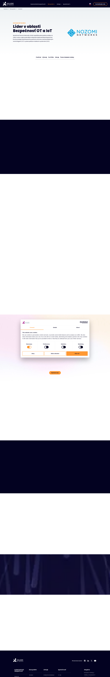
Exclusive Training (88, 672)
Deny (33, 353)
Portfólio (51, 57)
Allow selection (55, 353)
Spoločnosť (66, 4)
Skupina (87, 669)
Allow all (77, 353)
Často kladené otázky (67, 57)
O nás (59, 675)
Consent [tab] (32, 327)
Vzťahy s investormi (89, 675)
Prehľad (38, 57)
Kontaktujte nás (100, 4)
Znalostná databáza (49, 675)
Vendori (20, 9)
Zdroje (59, 4)
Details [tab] (55, 327)
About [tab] (78, 327)
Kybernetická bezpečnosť (38, 4)
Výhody (44, 57)
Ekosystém (51, 4)
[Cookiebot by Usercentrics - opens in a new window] (81, 322)
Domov (7, 9)
